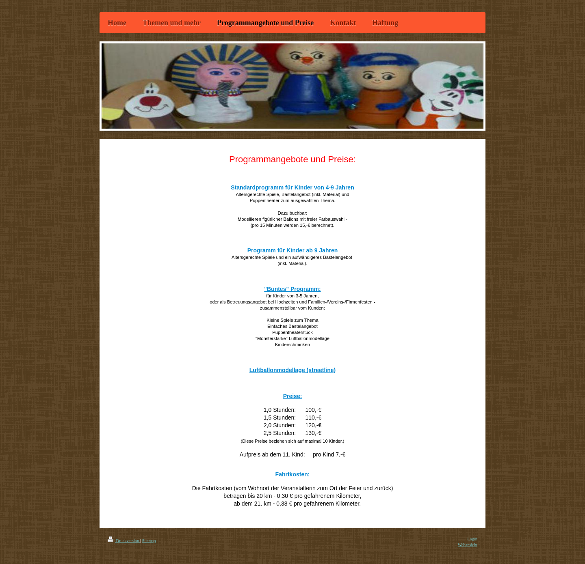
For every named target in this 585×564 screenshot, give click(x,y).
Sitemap (149, 540)
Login (472, 539)
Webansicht (467, 544)
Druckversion (124, 540)
